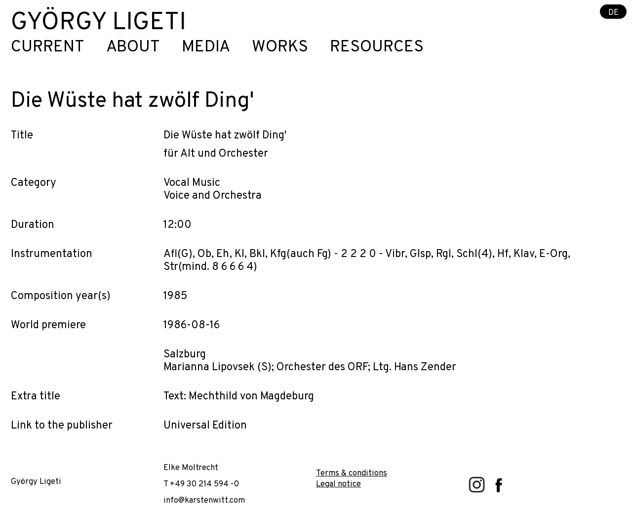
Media (206, 47)
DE (613, 12)
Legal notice (338, 484)
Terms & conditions (351, 473)
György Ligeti (98, 23)
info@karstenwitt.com (204, 500)
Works (280, 47)
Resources (377, 47)
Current (47, 47)
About (133, 47)
